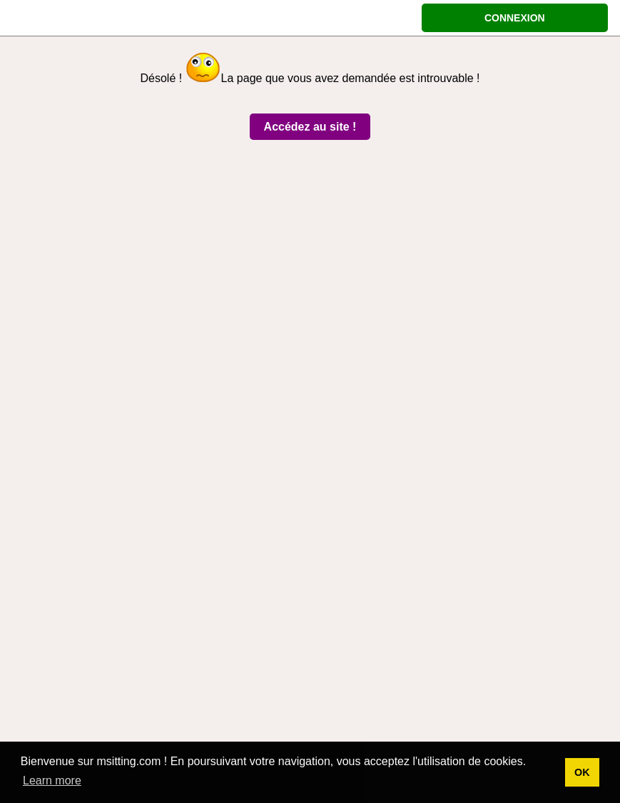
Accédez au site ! (310, 127)
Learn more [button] (52, 780)
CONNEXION (514, 18)
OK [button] (582, 772)
